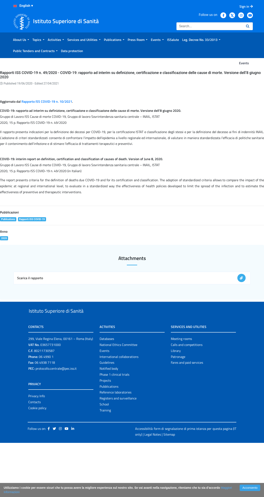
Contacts (34, 455)
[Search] (209, 26)
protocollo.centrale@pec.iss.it (56, 422)
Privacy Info (36, 450)
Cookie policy (37, 461)
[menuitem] (21, 40)
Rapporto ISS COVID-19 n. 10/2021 (46, 145)
